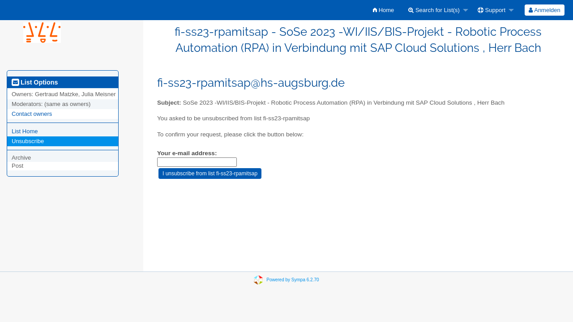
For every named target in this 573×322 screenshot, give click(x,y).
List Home (25, 131)
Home (383, 10)
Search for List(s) (434, 10)
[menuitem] (383, 10)
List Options (35, 82)
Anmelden (544, 10)
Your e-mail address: (187, 153)
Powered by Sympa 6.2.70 (292, 279)
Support (491, 10)
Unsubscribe (28, 141)
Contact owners (32, 113)
